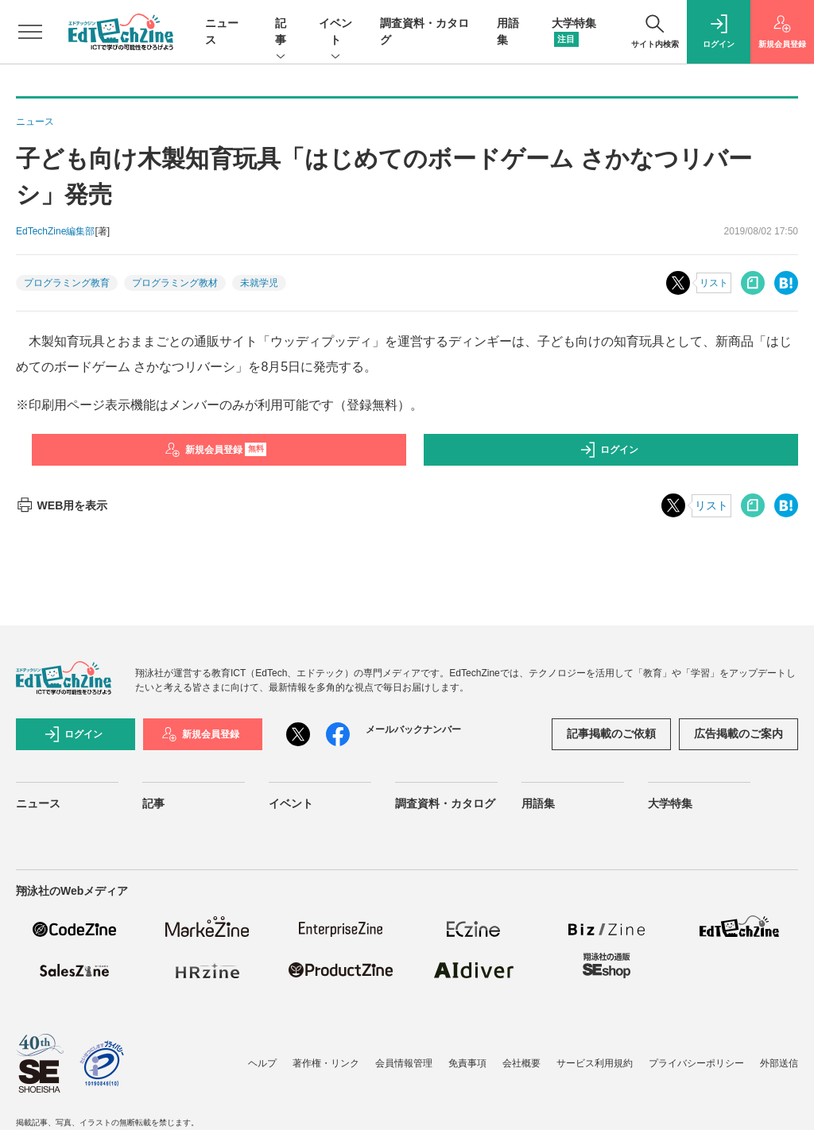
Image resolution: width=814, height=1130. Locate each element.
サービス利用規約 (594, 1063)
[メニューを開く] (30, 32)
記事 (281, 32)
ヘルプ (262, 1063)
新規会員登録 (216, 450)
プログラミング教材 (175, 282)
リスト (714, 282)
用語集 (538, 803)
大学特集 (670, 803)
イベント (335, 32)
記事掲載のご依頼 (611, 733)
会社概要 (521, 1063)
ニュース (38, 803)
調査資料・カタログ (445, 803)
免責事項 (467, 1063)
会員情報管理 (403, 1063)
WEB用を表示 (61, 505)
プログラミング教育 (67, 282)
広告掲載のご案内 (738, 733)
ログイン (608, 450)
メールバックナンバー (413, 729)
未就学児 (259, 282)
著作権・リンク (326, 1063)
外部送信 (779, 1063)
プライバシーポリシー (696, 1063)
